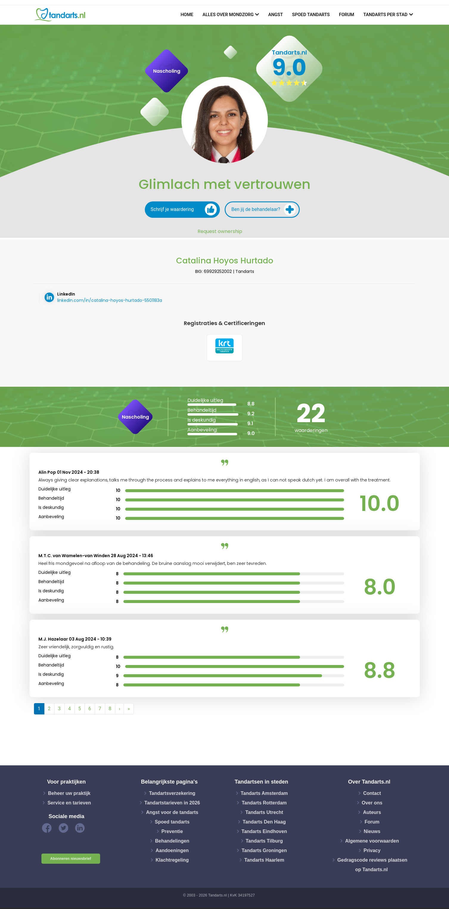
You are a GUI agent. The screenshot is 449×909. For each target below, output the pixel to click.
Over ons (372, 803)
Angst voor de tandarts (172, 813)
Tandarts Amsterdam (264, 794)
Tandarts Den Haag (264, 822)
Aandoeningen (172, 851)
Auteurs (372, 813)
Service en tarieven (69, 803)
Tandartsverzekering (172, 794)
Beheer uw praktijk (69, 794)
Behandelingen (172, 841)
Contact (372, 794)
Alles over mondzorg (228, 14)
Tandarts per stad (385, 14)
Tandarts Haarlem (264, 860)
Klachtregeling (172, 860)
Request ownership (220, 231)
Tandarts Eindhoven (264, 832)
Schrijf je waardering (184, 209)
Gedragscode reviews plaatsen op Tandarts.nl (372, 865)
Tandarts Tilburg (264, 841)
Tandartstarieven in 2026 (172, 803)
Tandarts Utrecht (264, 813)
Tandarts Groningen (264, 851)
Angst (275, 14)
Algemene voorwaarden (372, 841)
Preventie (172, 832)
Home (187, 14)
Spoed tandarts (311, 14)
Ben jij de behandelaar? (264, 209)
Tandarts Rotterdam (264, 803)
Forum (346, 14)
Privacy (371, 851)
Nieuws (372, 832)
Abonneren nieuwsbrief (70, 860)
